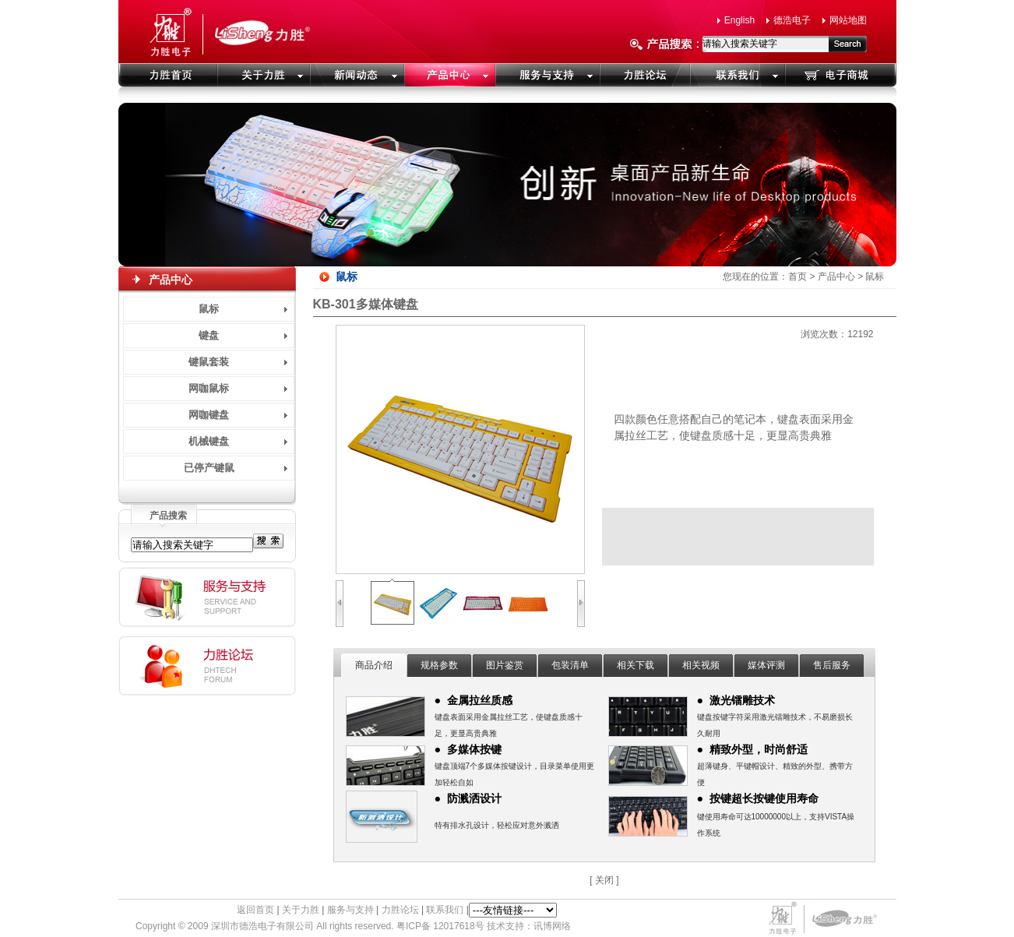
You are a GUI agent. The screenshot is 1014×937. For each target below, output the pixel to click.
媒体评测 (766, 665)
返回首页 (255, 909)
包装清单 (570, 665)
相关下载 (635, 665)
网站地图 (848, 20)
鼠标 (209, 309)
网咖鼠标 (208, 388)
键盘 (209, 335)
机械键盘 (208, 441)
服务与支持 (350, 909)
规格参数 (439, 665)
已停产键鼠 (209, 468)
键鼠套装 (208, 362)
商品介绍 (374, 665)
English (739, 20)
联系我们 (444, 909)
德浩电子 (792, 20)
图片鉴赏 (504, 665)
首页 (797, 276)
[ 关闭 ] (604, 880)
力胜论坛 (400, 909)
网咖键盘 (208, 415)
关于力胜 (300, 909)
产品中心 (836, 276)
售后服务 (831, 665)
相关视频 (701, 665)
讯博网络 (552, 926)
